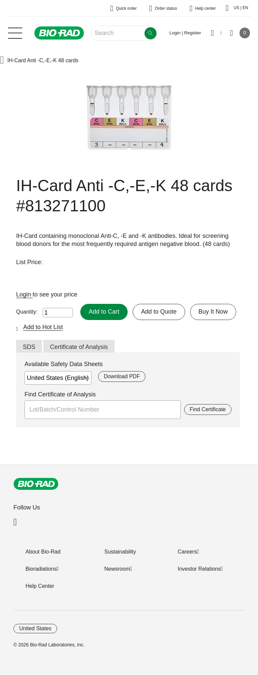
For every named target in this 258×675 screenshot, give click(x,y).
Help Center (40, 586)
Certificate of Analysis (79, 347)
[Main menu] (15, 32)
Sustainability (120, 552)
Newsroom (117, 569)
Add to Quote (159, 311)
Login (24, 294)
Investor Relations (199, 569)
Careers (187, 552)
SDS (29, 347)
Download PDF (122, 376)
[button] (2, 60)
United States (35, 628)
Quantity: (27, 312)
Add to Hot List (43, 327)
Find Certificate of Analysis (60, 394)
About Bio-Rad (43, 552)
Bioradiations (41, 569)
